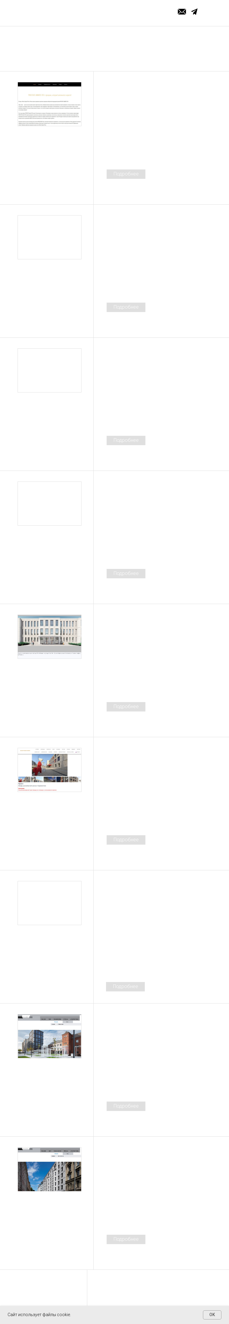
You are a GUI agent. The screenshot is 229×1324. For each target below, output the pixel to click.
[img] (49, 105)
